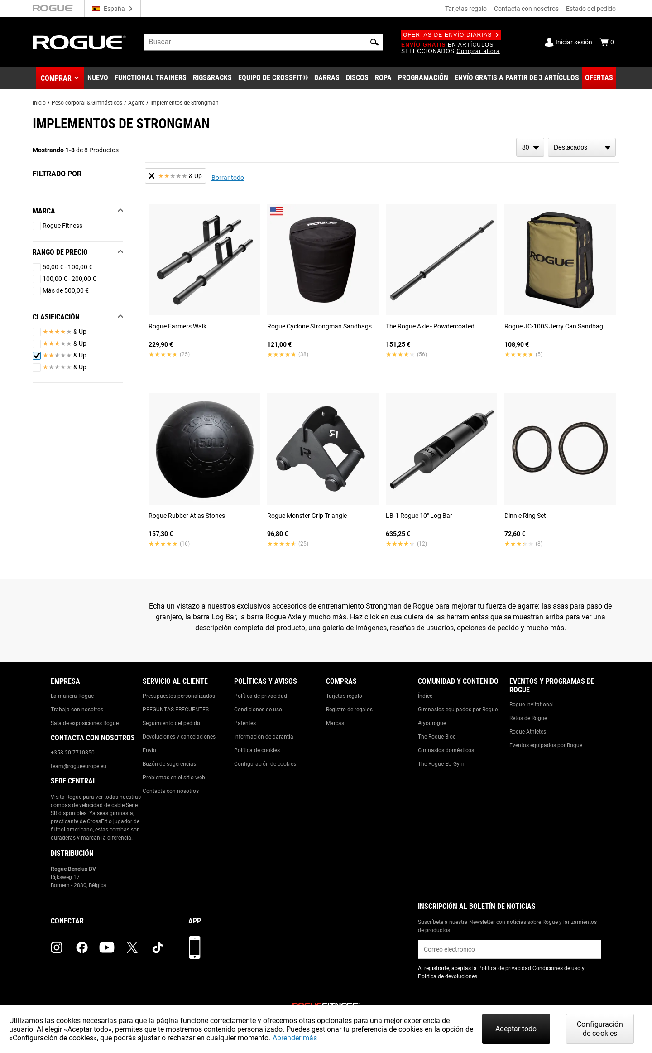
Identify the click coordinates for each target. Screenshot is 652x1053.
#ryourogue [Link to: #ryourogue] (432, 723)
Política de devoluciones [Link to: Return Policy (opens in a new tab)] (447, 976)
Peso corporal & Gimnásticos (87, 103)
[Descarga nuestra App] (194, 947)
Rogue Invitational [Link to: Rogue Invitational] (531, 704)
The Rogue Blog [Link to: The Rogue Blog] (437, 737)
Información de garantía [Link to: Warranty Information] (263, 737)
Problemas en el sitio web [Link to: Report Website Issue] (174, 777)
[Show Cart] (606, 42)
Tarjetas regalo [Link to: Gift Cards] (344, 696)
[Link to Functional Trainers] (150, 78)
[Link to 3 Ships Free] (517, 78)
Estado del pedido (591, 8)
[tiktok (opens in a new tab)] (157, 947)
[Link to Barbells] (327, 78)
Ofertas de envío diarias (451, 35)
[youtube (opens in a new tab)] (107, 947)
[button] (374, 42)
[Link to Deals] (599, 78)
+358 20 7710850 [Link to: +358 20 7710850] (73, 752)
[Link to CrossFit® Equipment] (273, 78)
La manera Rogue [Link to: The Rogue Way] (72, 696)
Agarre (136, 103)
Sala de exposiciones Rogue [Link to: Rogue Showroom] (85, 723)
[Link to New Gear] (98, 78)
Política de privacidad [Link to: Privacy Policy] (260, 696)
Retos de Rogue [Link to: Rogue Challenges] (528, 718)
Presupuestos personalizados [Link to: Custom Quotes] (179, 696)
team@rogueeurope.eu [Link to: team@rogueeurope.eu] (78, 766)
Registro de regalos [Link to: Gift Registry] (349, 709)
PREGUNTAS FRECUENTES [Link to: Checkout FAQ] (176, 709)
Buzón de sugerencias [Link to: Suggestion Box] (169, 764)
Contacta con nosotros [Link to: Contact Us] (171, 791)
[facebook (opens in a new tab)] (82, 947)
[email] (509, 949)
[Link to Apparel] (383, 78)
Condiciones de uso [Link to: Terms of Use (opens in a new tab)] (557, 968)
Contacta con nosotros (526, 8)
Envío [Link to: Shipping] (149, 750)
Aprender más (295, 1038)
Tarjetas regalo (466, 8)
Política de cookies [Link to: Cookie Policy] (257, 750)
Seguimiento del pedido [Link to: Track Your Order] (171, 723)
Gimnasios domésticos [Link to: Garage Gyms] (446, 750)
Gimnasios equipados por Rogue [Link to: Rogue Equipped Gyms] (458, 709)
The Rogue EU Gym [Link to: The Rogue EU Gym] (441, 764)
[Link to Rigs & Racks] (212, 78)
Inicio (39, 103)
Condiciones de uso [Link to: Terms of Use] (258, 709)
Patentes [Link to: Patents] (245, 723)
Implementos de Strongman (184, 103)
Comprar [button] (56, 78)
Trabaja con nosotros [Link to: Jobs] (77, 709)
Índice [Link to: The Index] (425, 696)
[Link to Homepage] (79, 42)
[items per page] (530, 147)
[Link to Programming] (423, 78)
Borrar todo (227, 177)
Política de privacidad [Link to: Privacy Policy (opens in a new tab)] (505, 968)
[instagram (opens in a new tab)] (56, 947)
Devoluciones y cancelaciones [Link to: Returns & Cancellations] (179, 737)
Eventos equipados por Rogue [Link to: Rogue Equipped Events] (545, 745)
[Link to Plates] (357, 78)
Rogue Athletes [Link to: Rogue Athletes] (527, 732)
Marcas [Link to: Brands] (335, 723)
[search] (263, 42)
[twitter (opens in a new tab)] (132, 947)
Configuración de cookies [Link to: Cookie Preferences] (265, 764)
